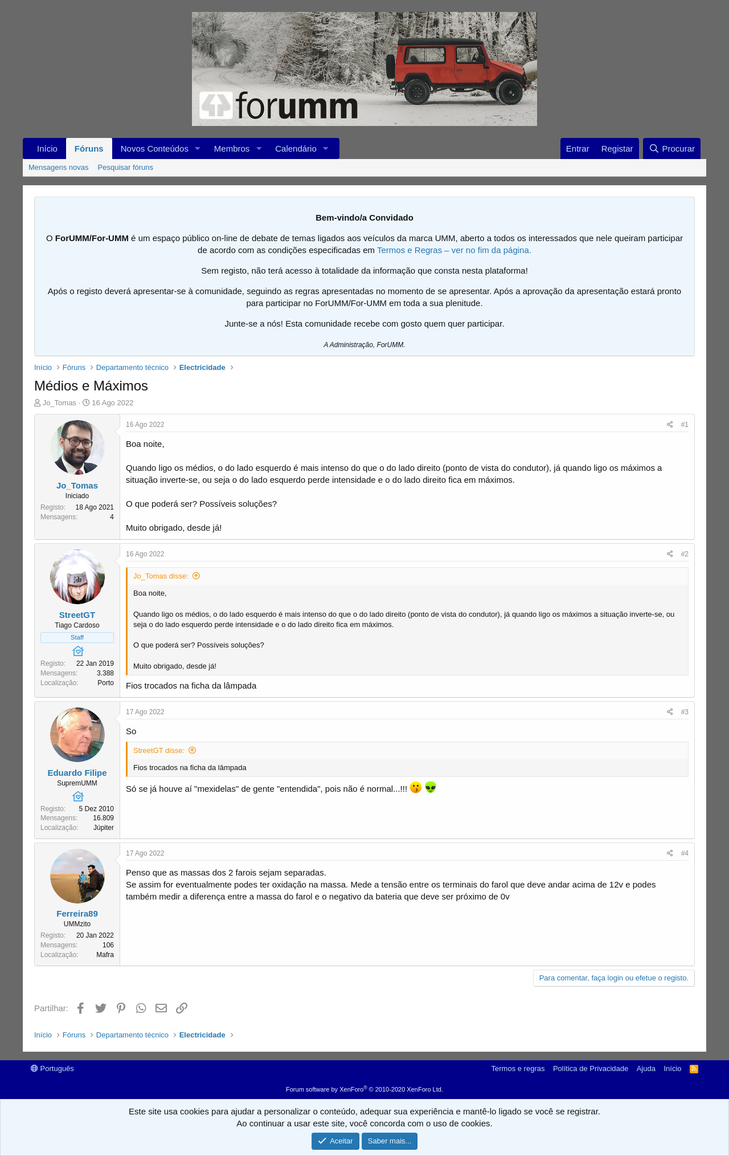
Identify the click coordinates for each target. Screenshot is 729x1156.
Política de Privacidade (590, 1068)
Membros (232, 148)
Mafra (105, 955)
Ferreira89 (77, 913)
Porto (105, 683)
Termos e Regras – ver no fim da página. (454, 250)
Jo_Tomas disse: (161, 576)
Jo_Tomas (59, 402)
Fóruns (89, 148)
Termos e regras (518, 1068)
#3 (685, 712)
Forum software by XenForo (364, 1089)
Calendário (296, 148)
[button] (198, 148)
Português (52, 1068)
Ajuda (646, 1068)
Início (47, 148)
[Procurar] (672, 148)
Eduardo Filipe (77, 773)
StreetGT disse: (159, 750)
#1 (685, 425)
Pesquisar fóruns (126, 167)
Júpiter (103, 828)
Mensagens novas (58, 167)
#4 (685, 853)
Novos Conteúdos (155, 148)
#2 (685, 554)
